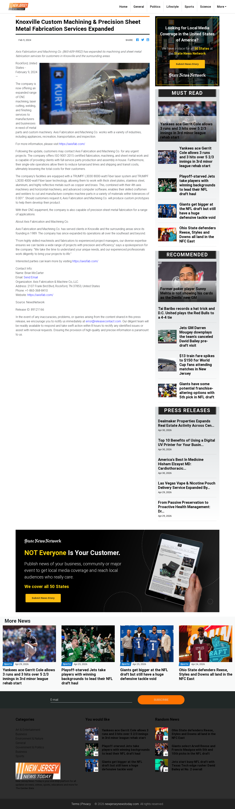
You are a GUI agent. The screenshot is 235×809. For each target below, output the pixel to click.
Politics (155, 6)
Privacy (86, 804)
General (138, 6)
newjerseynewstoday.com (122, 804)
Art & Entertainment (28, 729)
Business (21, 734)
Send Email (31, 277)
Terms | (76, 804)
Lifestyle (173, 6)
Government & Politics (30, 747)
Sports (189, 6)
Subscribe (161, 699)
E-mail (54, 699)
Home (124, 6)
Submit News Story (187, 64)
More (220, 6)
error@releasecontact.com (103, 321)
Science (205, 6)
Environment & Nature (29, 738)
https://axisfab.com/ (72, 144)
